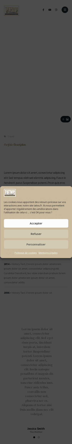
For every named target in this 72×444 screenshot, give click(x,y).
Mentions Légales (48, 252)
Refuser (36, 234)
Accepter (36, 223)
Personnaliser (36, 244)
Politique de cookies (26, 252)
